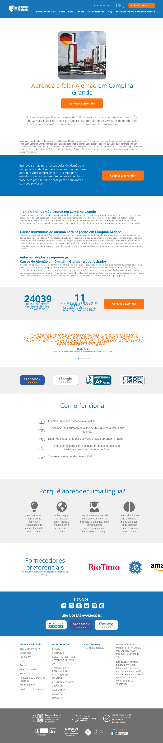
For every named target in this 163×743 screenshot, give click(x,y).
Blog (22, 661)
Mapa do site (27, 685)
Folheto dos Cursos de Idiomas (32, 679)
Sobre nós (25, 652)
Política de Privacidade (33, 689)
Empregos (25, 657)
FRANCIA (57, 698)
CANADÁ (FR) (59, 671)
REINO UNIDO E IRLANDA (61, 676)
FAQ (110, 11)
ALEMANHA (58, 689)
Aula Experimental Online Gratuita (135, 11)
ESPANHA (57, 693)
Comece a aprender (82, 103)
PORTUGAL (58, 652)
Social (23, 665)
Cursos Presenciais (45, 11)
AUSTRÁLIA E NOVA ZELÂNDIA (63, 684)
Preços (80, 11)
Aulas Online (66, 11)
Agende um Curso (141, 5)
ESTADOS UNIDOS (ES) (63, 662)
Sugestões (26, 673)
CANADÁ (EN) (59, 667)
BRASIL (56, 648)
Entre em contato (30, 648)
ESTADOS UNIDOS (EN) (65, 657)
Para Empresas (96, 11)
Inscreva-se (26, 165)
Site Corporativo (29, 669)
